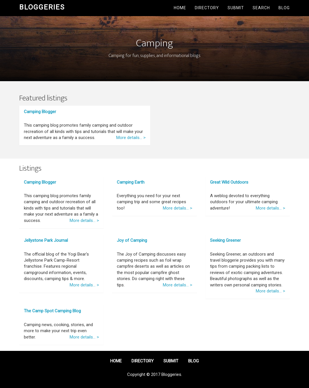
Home (180, 7)
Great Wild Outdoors (229, 182)
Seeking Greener (225, 240)
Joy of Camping (132, 240)
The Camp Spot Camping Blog (52, 310)
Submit (236, 7)
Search (261, 7)
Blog (284, 7)
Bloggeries (42, 7)
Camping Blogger (40, 111)
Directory (207, 7)
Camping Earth (130, 182)
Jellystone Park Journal (46, 240)
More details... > (131, 137)
